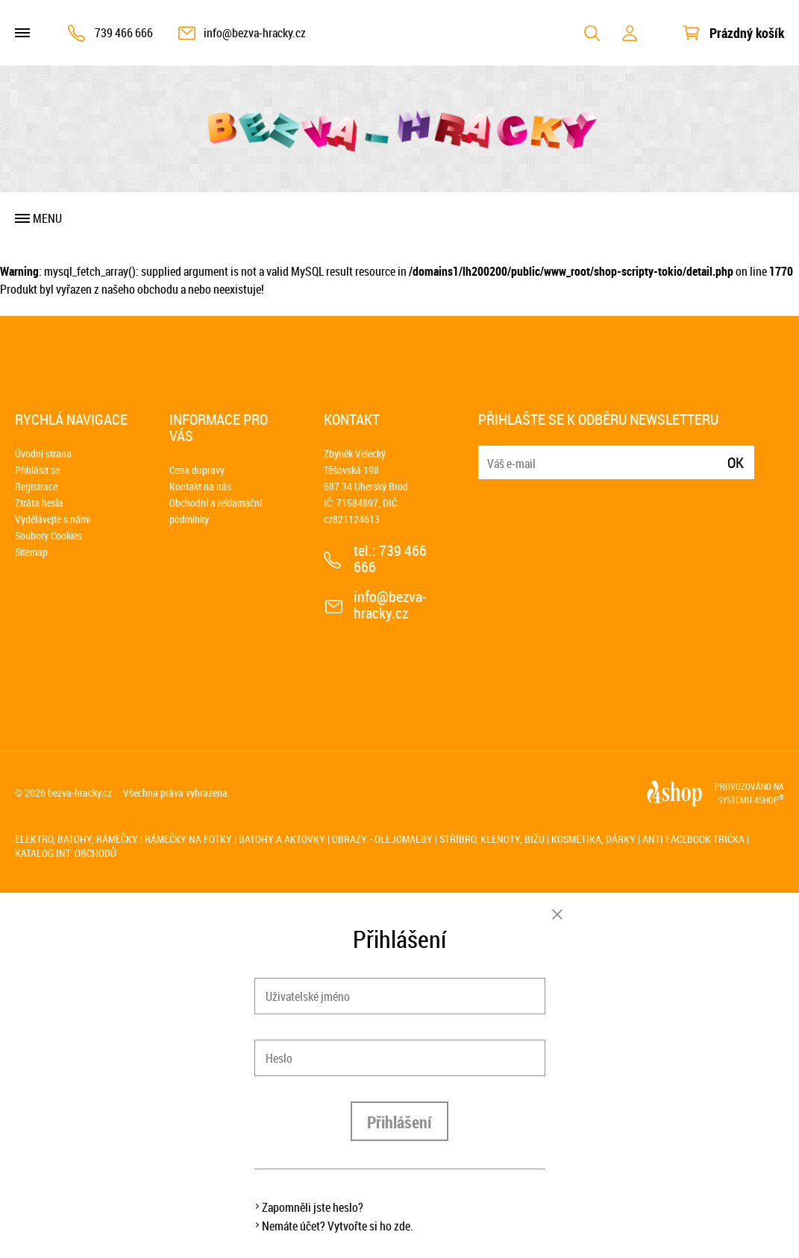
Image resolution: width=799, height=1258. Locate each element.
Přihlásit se (37, 470)
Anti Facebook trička (693, 839)
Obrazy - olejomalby (382, 839)
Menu (47, 218)
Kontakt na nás (200, 486)
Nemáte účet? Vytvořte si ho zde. (337, 1226)
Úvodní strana (43, 453)
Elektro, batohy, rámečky (76, 839)
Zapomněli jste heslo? (312, 1207)
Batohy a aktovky (282, 839)
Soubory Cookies (48, 535)
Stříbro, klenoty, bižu (492, 839)
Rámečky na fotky (188, 839)
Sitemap (31, 552)
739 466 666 (124, 33)
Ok (735, 462)
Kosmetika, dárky (593, 839)
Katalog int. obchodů (65, 853)
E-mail (491, 453)
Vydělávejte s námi (52, 519)
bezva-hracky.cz (80, 793)
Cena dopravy (197, 470)
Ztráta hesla (39, 503)
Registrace (36, 486)
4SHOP (769, 800)
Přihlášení (399, 1122)
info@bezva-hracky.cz (255, 33)
